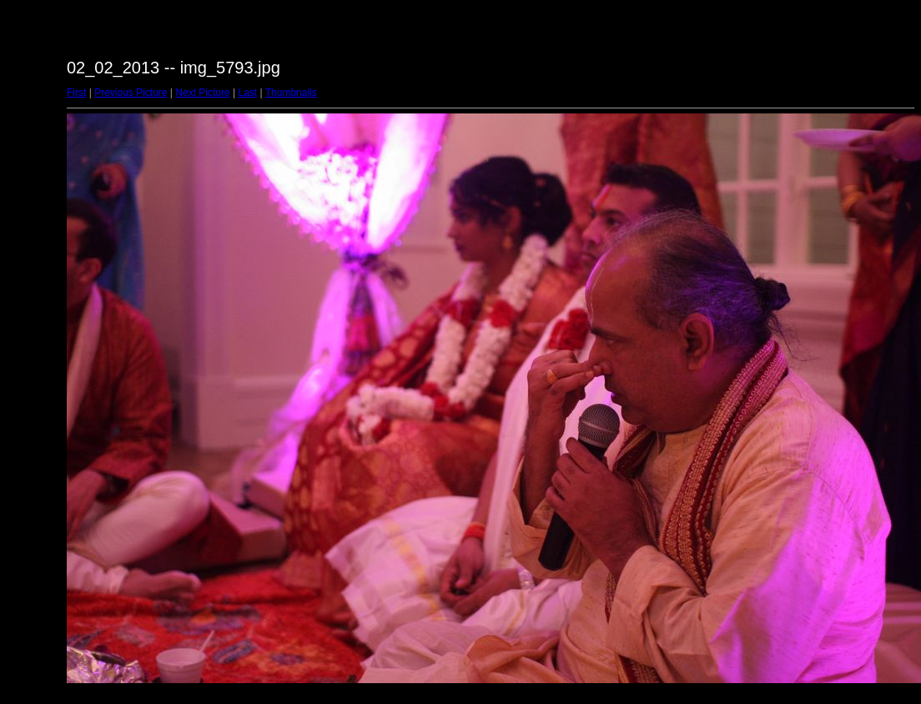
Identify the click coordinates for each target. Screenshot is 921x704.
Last (247, 92)
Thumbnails (291, 92)
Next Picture (202, 92)
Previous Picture (130, 92)
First (76, 92)
